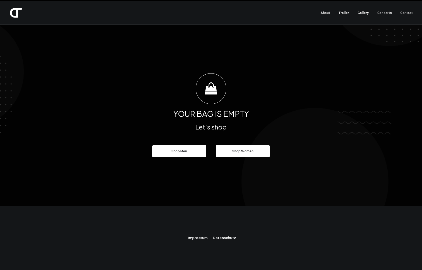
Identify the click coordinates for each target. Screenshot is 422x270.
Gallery (363, 13)
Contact (406, 13)
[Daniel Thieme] (16, 13)
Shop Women (243, 151)
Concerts (384, 13)
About (325, 13)
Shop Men (179, 151)
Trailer (344, 13)
